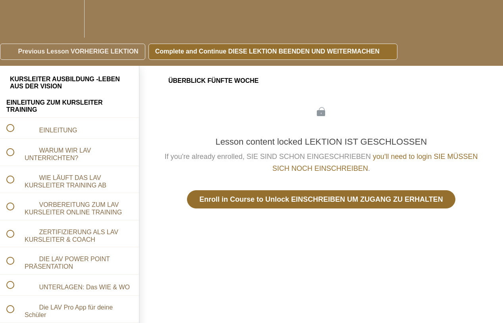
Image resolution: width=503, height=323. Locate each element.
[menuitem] (69, 19)
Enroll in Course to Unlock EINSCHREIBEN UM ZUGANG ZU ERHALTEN (321, 199)
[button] (14, 19)
